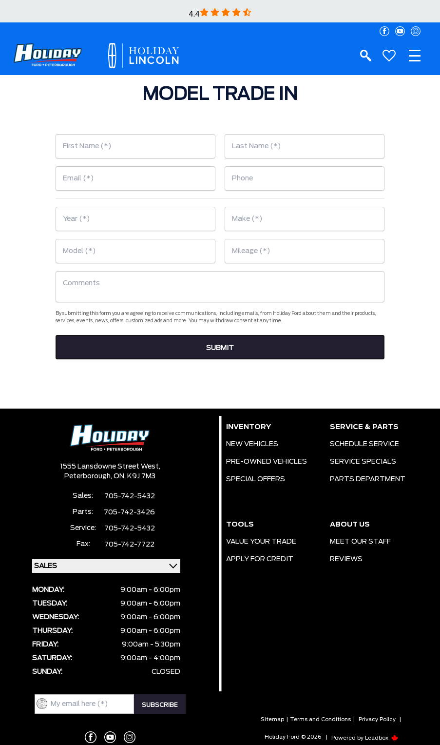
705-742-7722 (129, 544)
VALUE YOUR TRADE (261, 541)
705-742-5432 (129, 496)
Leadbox (382, 738)
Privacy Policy (377, 719)
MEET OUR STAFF (360, 541)
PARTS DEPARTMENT (367, 479)
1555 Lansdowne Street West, (110, 466)
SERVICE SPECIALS (363, 461)
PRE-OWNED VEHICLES (266, 461)
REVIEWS (346, 559)
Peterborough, (89, 476)
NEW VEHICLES (252, 444)
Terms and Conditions (320, 719)
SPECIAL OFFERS (255, 479)
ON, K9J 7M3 (134, 476)
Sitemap (272, 719)
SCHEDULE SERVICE (364, 444)
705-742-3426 (129, 512)
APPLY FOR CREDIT (259, 559)
